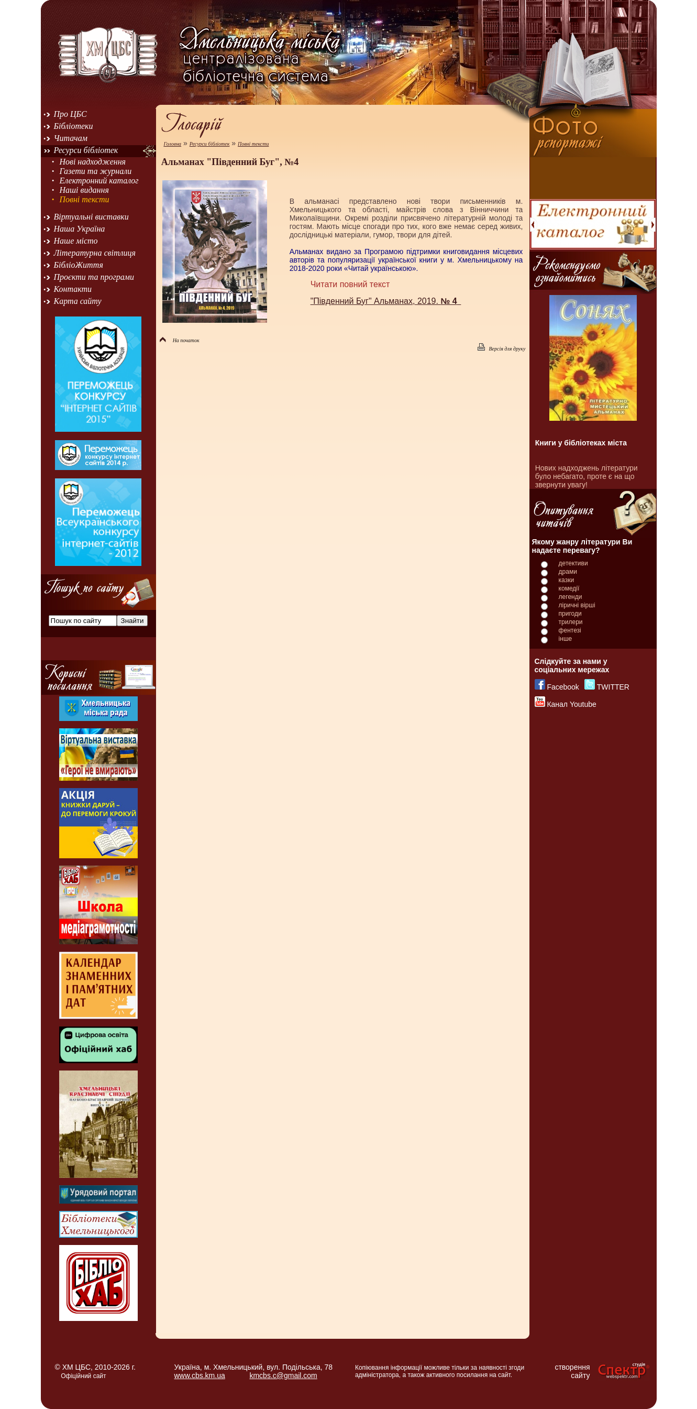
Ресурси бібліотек (86, 150)
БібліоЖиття (78, 264)
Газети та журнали (95, 171)
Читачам (70, 138)
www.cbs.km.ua (199, 1375)
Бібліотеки (73, 126)
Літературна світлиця (95, 252)
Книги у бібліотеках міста (581, 443)
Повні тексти (84, 199)
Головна (172, 144)
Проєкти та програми (94, 276)
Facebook (563, 687)
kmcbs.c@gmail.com (283, 1375)
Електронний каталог (98, 180)
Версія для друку (501, 349)
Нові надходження (92, 161)
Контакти (73, 289)
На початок (180, 340)
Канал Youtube (571, 704)
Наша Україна (79, 228)
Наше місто (76, 240)
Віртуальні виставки (91, 216)
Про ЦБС (70, 114)
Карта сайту (78, 301)
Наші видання (83, 189)
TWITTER (613, 687)
